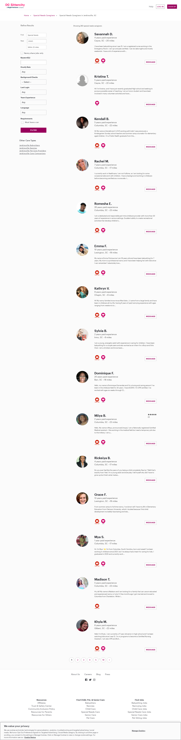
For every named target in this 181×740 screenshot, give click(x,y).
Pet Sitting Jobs (139, 718)
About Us (75, 674)
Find (22, 35)
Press (107, 674)
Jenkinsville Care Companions (32, 153)
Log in (160, 7)
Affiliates (41, 703)
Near (22, 41)
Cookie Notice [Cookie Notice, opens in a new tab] (30, 737)
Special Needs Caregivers (44, 15)
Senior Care (90, 715)
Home (26, 15)
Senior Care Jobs (139, 715)
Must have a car (32, 122)
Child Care (90, 709)
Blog (98, 674)
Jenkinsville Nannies (28, 148)
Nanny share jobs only (33, 53)
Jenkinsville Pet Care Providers (32, 151)
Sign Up (172, 7)
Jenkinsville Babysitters (29, 145)
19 (103, 660)
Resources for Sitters (42, 715)
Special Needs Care (90, 712)
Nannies (90, 706)
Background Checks (29, 77)
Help (151, 6)
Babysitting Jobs (139, 703)
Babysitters (90, 703)
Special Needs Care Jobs (139, 712)
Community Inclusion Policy (41, 709)
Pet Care (90, 718)
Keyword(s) (25, 58)
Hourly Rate (26, 67)
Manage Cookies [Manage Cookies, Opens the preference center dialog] (138, 731)
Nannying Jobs (139, 706)
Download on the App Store (90, 690)
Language (25, 108)
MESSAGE (150, 62)
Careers (88, 674)
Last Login (25, 87)
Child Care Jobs (139, 709)
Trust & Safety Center (41, 706)
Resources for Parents (41, 712)
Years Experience (28, 97)
